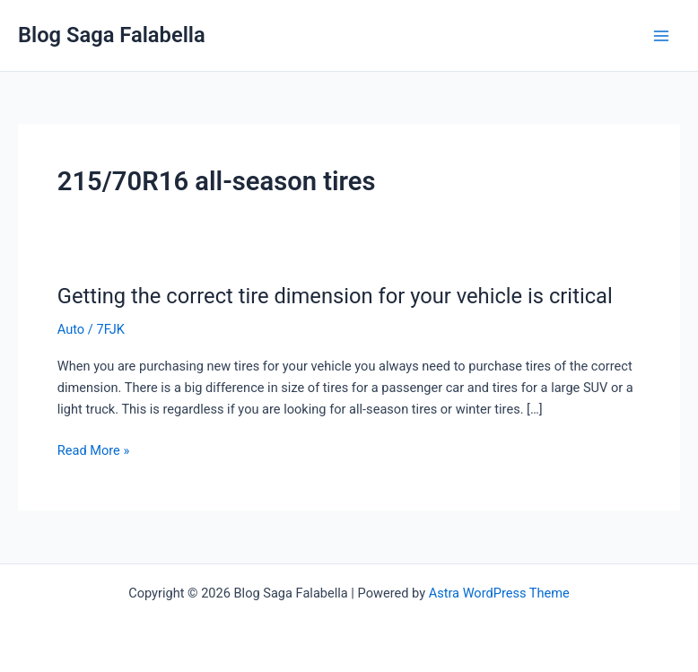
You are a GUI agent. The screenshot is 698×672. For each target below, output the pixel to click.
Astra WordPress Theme (499, 593)
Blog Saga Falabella (111, 35)
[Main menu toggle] (661, 36)
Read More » (93, 450)
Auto (70, 329)
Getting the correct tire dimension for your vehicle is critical (335, 296)
